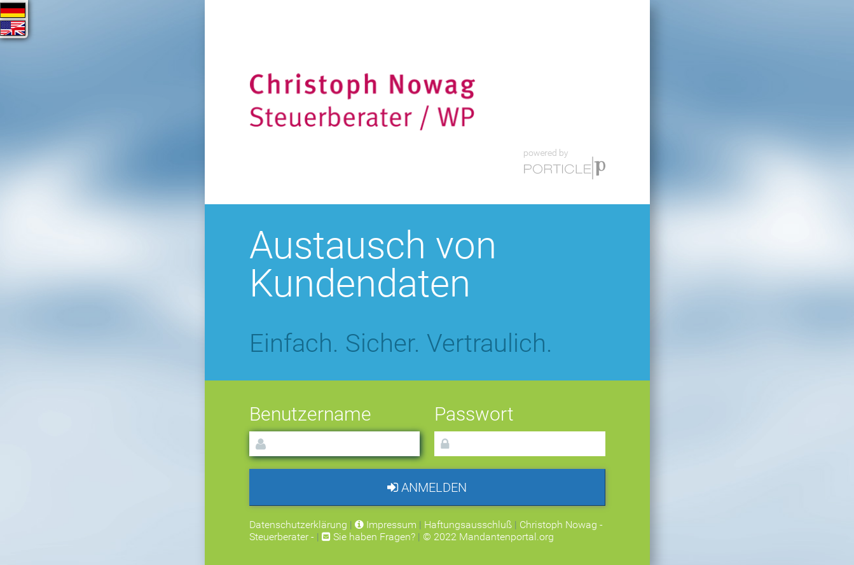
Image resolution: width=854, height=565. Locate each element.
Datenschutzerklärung (298, 525)
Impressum (386, 525)
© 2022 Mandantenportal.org (488, 537)
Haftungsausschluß (468, 525)
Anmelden (427, 487)
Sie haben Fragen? (368, 537)
